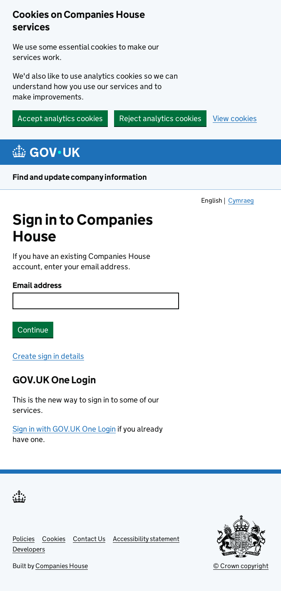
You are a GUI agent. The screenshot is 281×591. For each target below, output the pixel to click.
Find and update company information (79, 177)
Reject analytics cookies (160, 118)
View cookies (235, 118)
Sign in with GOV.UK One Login (64, 429)
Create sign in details (48, 356)
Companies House (61, 566)
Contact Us (89, 539)
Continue (32, 330)
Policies (23, 539)
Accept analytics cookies (60, 118)
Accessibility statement (146, 539)
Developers (28, 549)
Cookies (53, 539)
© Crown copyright (241, 566)
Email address (37, 285)
